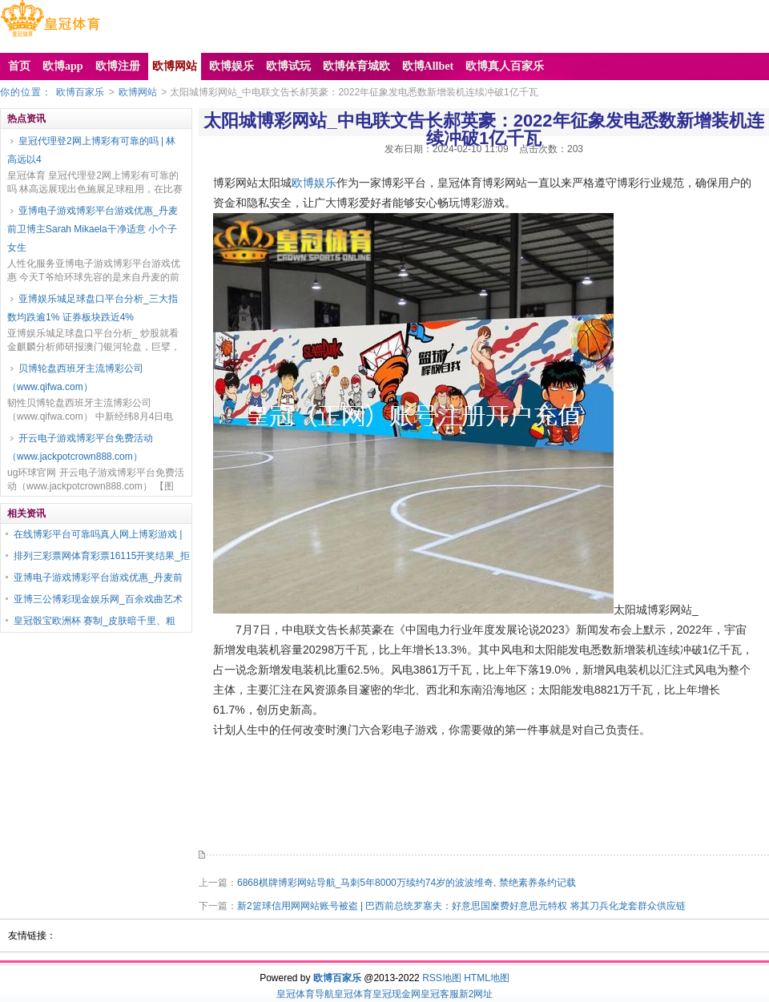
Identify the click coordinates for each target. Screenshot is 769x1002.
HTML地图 (486, 978)
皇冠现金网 (396, 994)
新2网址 (476, 994)
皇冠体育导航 (305, 994)
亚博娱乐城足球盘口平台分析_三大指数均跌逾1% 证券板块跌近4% (92, 308)
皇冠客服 (440, 994)
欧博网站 (138, 92)
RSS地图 (441, 978)
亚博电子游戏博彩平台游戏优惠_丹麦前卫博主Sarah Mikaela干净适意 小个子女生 (92, 229)
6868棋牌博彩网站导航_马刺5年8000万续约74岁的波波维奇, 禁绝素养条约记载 (406, 882)
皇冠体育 (353, 994)
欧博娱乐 (314, 182)
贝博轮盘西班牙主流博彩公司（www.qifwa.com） (75, 377)
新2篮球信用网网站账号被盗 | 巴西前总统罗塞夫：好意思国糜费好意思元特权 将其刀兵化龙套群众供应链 (461, 905)
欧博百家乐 (80, 92)
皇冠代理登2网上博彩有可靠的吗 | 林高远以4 (91, 150)
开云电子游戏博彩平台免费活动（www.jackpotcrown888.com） (80, 447)
